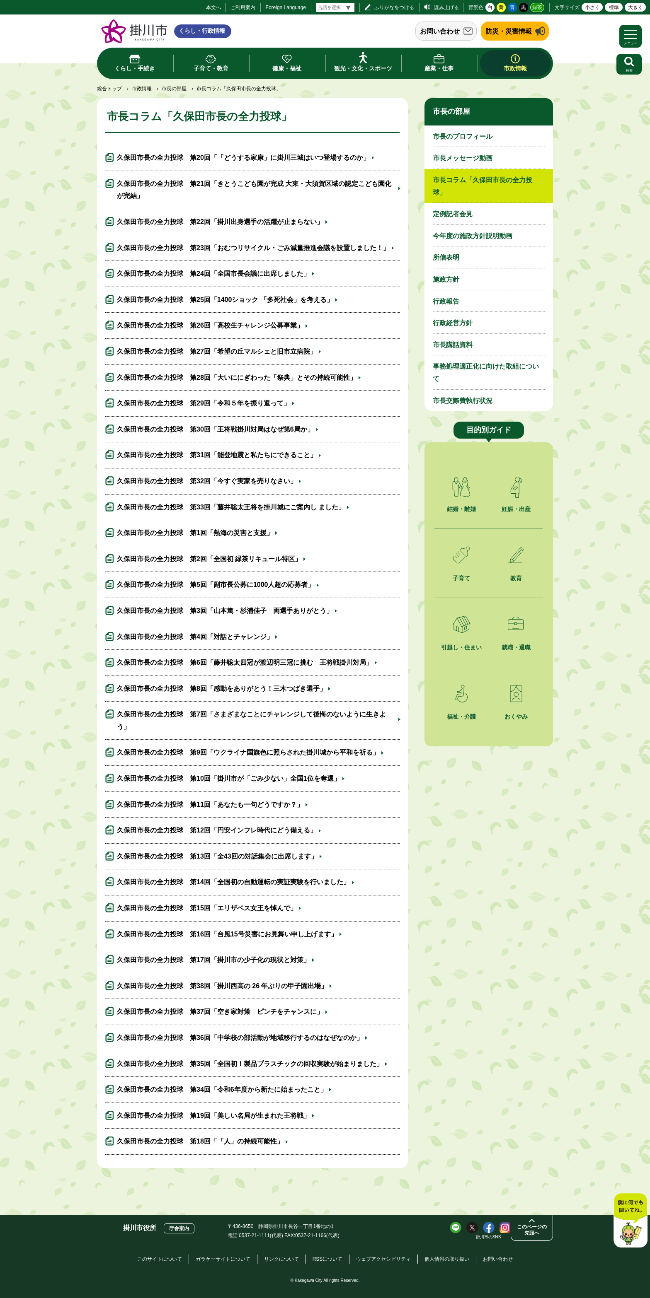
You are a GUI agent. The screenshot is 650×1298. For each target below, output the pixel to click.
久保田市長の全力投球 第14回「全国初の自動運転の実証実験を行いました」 (233, 881)
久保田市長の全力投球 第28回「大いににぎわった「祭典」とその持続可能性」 (237, 377)
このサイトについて (159, 1259)
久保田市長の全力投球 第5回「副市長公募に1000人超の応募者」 (216, 584)
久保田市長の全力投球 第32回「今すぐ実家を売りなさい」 (207, 481)
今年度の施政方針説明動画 (472, 235)
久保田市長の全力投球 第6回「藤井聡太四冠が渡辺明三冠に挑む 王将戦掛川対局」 (245, 662)
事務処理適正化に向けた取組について (486, 372)
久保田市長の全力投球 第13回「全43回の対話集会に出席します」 (217, 856)
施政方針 (446, 279)
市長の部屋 (174, 89)
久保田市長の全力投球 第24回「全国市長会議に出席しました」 (213, 273)
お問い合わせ (440, 31)
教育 (516, 578)
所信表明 (446, 257)
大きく (635, 7)
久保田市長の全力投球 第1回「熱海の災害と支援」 (195, 532)
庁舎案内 (179, 1228)
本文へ (213, 7)
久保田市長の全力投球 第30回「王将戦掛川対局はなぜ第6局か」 (215, 429)
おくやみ (516, 716)
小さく (592, 7)
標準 (614, 7)
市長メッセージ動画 (462, 158)
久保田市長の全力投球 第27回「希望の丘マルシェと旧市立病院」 (217, 351)
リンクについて (281, 1259)
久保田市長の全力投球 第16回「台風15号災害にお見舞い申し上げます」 (227, 934)
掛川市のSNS (488, 1237)
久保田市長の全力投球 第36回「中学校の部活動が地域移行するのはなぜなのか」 (240, 1037)
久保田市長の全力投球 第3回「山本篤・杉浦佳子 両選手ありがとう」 (225, 610)
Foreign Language (286, 7)
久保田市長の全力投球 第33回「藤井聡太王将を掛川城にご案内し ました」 (231, 507)
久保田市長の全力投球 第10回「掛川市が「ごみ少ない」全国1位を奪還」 (228, 778)
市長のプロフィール (462, 136)
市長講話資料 (453, 344)
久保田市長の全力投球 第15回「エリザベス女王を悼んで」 (207, 908)
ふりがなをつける (394, 7)
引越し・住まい (461, 647)
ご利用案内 (242, 7)
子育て (461, 578)
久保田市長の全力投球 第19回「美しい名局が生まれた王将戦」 (213, 1115)
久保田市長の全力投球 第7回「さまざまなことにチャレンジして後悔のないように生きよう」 (251, 720)
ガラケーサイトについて (223, 1259)
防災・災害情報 (508, 31)
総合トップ (109, 89)
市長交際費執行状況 (462, 400)
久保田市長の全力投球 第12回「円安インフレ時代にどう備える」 (217, 830)
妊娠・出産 (516, 509)
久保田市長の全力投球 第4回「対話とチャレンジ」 (195, 636)
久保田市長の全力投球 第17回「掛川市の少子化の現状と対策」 (213, 959)
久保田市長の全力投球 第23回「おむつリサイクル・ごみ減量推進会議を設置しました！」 (253, 247)
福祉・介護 (461, 716)
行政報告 (446, 301)
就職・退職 (516, 647)
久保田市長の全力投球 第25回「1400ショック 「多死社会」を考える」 (225, 299)
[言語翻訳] (335, 7)
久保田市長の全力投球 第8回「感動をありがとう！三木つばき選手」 (221, 688)
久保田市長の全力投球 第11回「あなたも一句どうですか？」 (210, 804)
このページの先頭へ (532, 1230)
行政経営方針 (453, 322)
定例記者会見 (453, 213)
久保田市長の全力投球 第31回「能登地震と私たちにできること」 (217, 454)
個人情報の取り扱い (446, 1259)
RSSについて (328, 1259)
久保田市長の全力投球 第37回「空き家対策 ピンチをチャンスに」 (220, 1011)
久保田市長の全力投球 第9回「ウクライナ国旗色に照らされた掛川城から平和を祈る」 (248, 752)
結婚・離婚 (461, 509)
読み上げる (446, 7)
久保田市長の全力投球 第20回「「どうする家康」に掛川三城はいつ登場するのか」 (243, 157)
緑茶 (537, 7)
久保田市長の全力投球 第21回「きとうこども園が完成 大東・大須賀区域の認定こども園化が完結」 (254, 190)
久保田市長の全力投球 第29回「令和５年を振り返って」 (203, 403)
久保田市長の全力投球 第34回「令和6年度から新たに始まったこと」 (222, 1089)
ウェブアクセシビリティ (383, 1259)
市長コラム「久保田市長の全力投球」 (482, 186)
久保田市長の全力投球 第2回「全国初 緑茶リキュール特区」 (209, 558)
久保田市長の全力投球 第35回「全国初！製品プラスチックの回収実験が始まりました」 (250, 1063)
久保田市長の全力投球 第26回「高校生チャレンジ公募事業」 (210, 325)
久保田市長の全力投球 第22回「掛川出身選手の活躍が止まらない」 (220, 221)
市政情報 (142, 89)
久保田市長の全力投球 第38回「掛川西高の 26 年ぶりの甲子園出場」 (222, 985)
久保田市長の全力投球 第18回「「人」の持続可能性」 (200, 1141)
